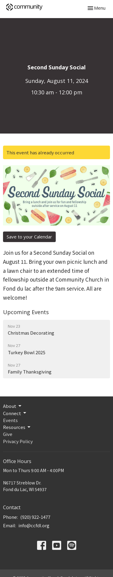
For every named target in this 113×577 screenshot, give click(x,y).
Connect (15, 413)
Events (10, 420)
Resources (17, 427)
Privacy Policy (18, 441)
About (12, 406)
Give (7, 434)
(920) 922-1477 (35, 517)
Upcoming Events (26, 312)
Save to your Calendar (29, 237)
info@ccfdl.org (33, 525)
